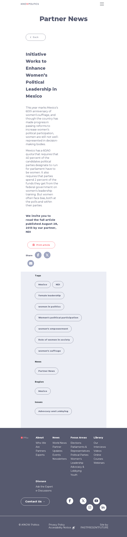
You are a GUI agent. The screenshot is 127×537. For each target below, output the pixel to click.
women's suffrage (49, 350)
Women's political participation (58, 317)
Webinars (99, 462)
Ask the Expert (44, 486)
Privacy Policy (57, 524)
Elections (76, 442)
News (56, 437)
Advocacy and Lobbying (53, 411)
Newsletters (59, 458)
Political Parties (79, 454)
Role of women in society (54, 339)
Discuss (41, 481)
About (40, 437)
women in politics (49, 306)
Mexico (42, 284)
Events (56, 454)
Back (36, 37)
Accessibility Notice (62, 527)
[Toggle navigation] (101, 4)
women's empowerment (53, 328)
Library (98, 437)
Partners (41, 450)
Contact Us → (36, 501)
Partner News (46, 371)
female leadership (49, 295)
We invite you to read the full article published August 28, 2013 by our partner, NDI (42, 223)
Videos (97, 450)
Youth (74, 474)
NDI (58, 284)
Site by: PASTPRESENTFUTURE (94, 526)
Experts (40, 454)
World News (59, 442)
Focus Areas (79, 437)
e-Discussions (43, 490)
